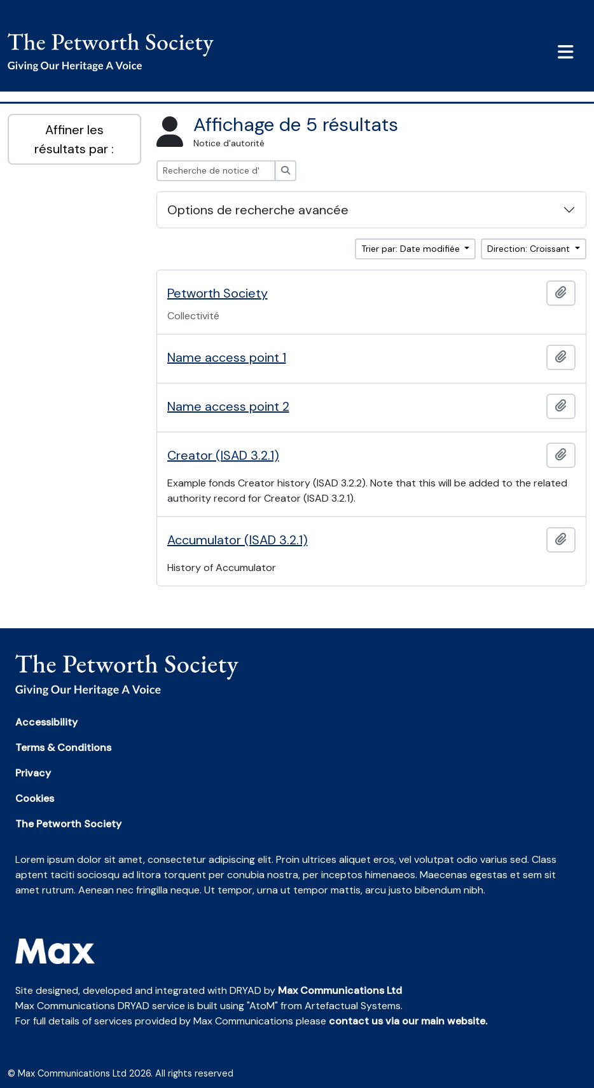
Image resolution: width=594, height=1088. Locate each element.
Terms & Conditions (63, 747)
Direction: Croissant (529, 248)
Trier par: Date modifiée (411, 248)
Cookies (34, 798)
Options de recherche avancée (258, 210)
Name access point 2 (228, 406)
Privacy (33, 773)
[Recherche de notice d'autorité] (215, 170)
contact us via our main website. (408, 1021)
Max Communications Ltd (340, 990)
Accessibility (46, 722)
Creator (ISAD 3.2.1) (223, 455)
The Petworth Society (68, 823)
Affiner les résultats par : (74, 139)
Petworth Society (217, 293)
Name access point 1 (226, 357)
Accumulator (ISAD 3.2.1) (237, 539)
